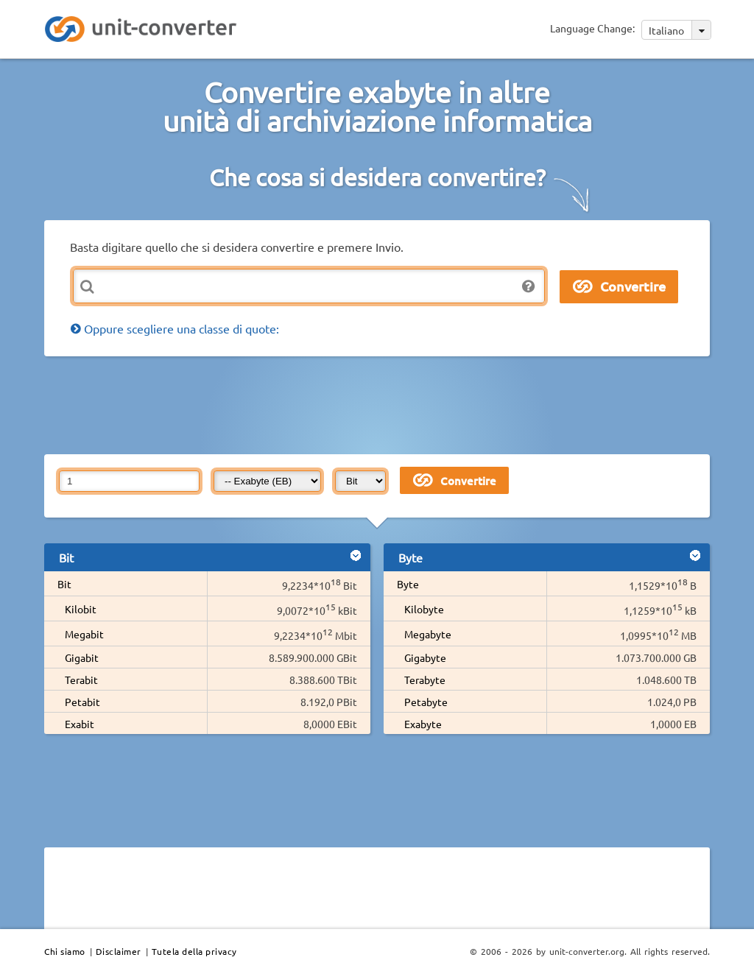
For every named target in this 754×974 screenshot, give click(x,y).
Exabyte (423, 723)
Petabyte (426, 701)
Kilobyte (424, 608)
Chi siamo (64, 951)
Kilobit (80, 608)
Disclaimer (118, 951)
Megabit (84, 633)
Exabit (79, 723)
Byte (408, 583)
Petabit (82, 701)
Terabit (81, 679)
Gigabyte (425, 657)
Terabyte (424, 679)
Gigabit (82, 657)
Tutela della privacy (194, 951)
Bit (64, 583)
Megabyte (427, 633)
